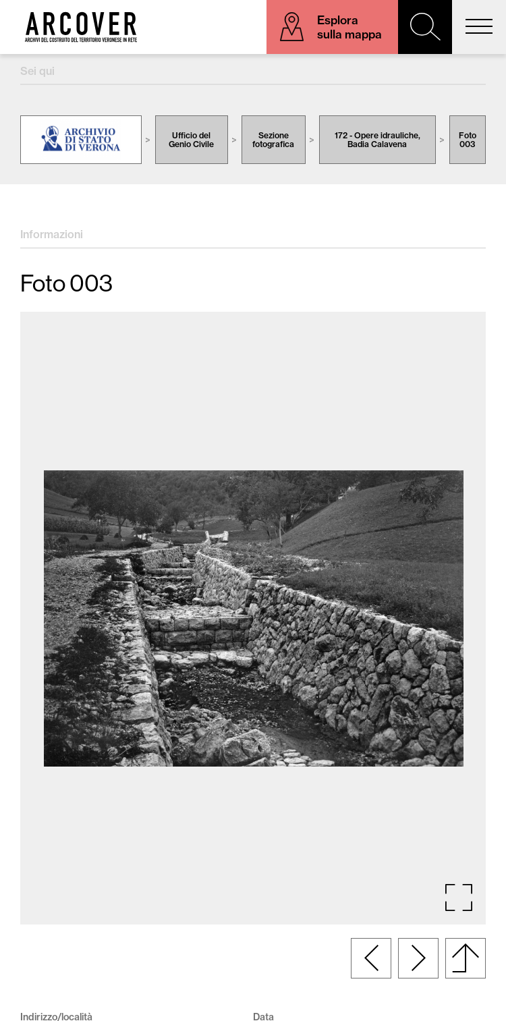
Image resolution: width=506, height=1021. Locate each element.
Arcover (81, 27)
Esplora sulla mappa (349, 27)
